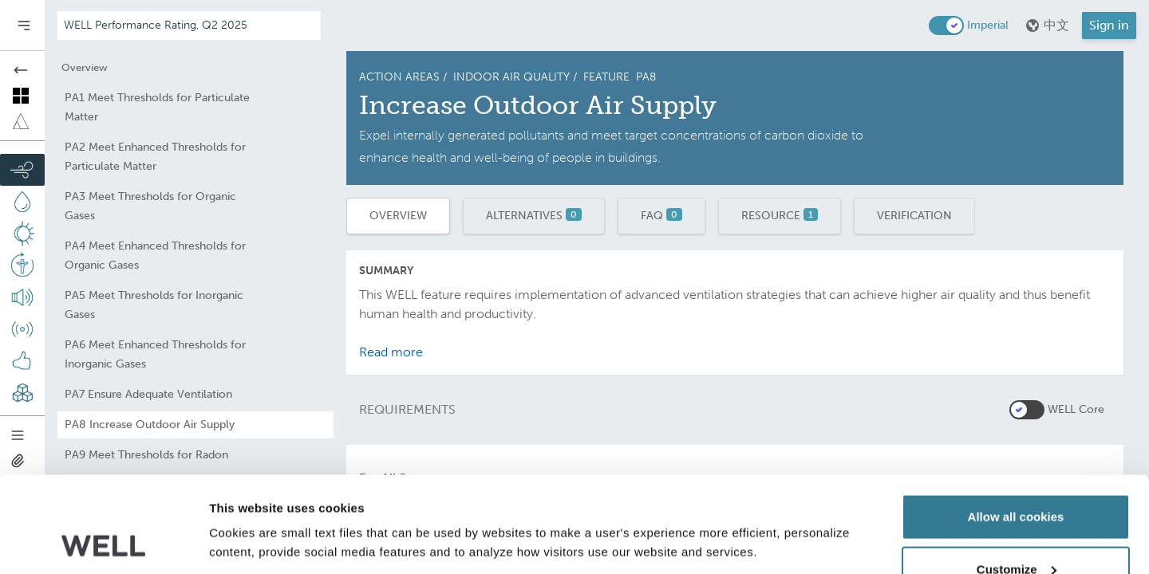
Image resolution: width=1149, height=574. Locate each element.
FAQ (661, 215)
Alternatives (534, 215)
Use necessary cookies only (1016, 531)
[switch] (946, 25)
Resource (779, 215)
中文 (1047, 25)
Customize (1016, 479)
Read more (391, 352)
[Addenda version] (189, 25)
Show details (246, 506)
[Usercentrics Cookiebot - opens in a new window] (103, 543)
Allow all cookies (1016, 427)
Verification (914, 215)
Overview (398, 215)
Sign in (1109, 25)
